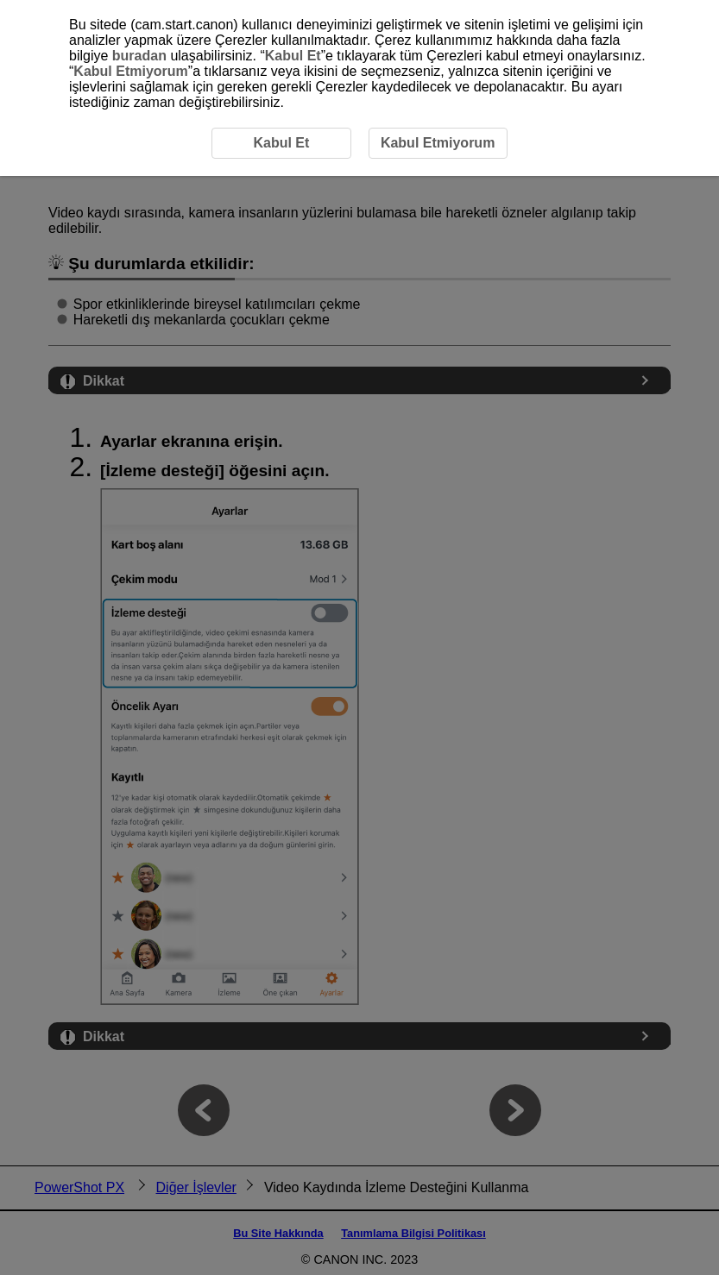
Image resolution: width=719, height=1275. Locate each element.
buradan (139, 55)
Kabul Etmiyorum (130, 71)
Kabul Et (293, 55)
